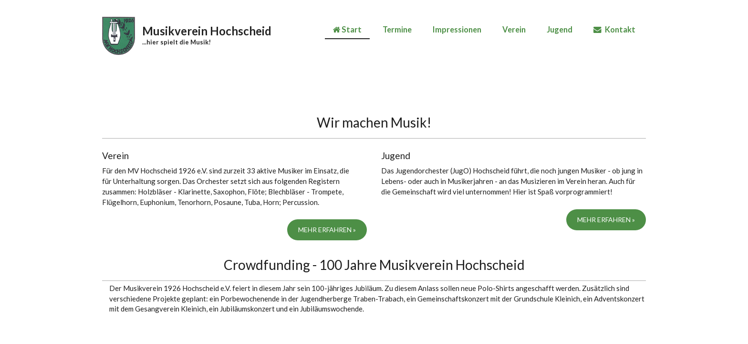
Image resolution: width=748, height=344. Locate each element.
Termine (397, 29)
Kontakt (614, 29)
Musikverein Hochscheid (206, 31)
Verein (514, 29)
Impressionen (457, 29)
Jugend (559, 29)
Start (347, 29)
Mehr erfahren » (327, 230)
